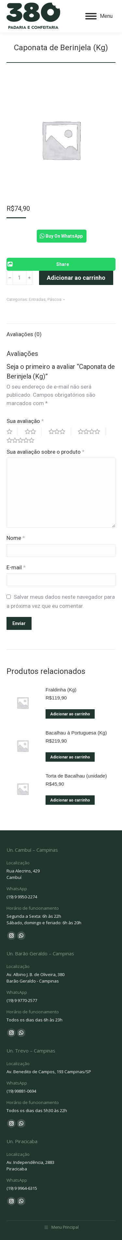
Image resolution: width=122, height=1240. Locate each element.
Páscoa (54, 299)
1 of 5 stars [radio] (12, 431)
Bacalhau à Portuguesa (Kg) (76, 732)
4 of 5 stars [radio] (92, 431)
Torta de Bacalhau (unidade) (76, 776)
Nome (16, 538)
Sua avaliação (25, 421)
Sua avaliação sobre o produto (46, 452)
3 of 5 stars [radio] (59, 431)
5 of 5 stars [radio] (23, 440)
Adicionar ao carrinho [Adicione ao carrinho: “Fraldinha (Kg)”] (70, 714)
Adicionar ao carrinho (76, 277)
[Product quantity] (19, 278)
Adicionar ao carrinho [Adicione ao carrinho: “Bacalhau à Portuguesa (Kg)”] (70, 757)
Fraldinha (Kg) (61, 689)
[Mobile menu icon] (98, 16)
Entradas (37, 299)
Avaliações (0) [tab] (24, 334)
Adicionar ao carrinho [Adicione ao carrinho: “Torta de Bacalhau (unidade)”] (70, 800)
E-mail (16, 567)
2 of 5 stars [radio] (33, 431)
